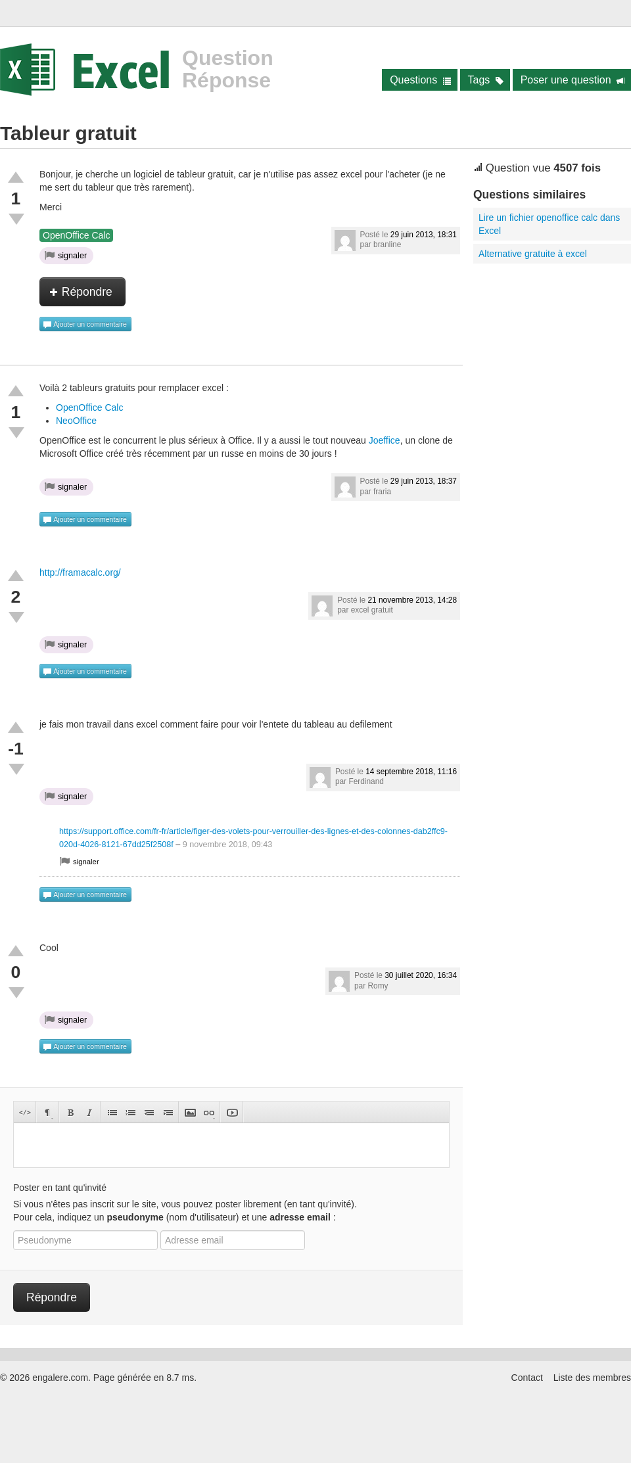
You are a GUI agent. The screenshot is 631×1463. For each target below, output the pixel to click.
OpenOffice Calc (76, 235)
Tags (486, 79)
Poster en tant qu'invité (59, 1187)
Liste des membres (592, 1377)
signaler (66, 255)
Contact (527, 1377)
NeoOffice (76, 420)
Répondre (80, 291)
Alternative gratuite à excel (533, 253)
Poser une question (573, 79)
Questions (420, 79)
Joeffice (384, 440)
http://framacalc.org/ (80, 572)
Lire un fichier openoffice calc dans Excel (549, 224)
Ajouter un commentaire (85, 324)
